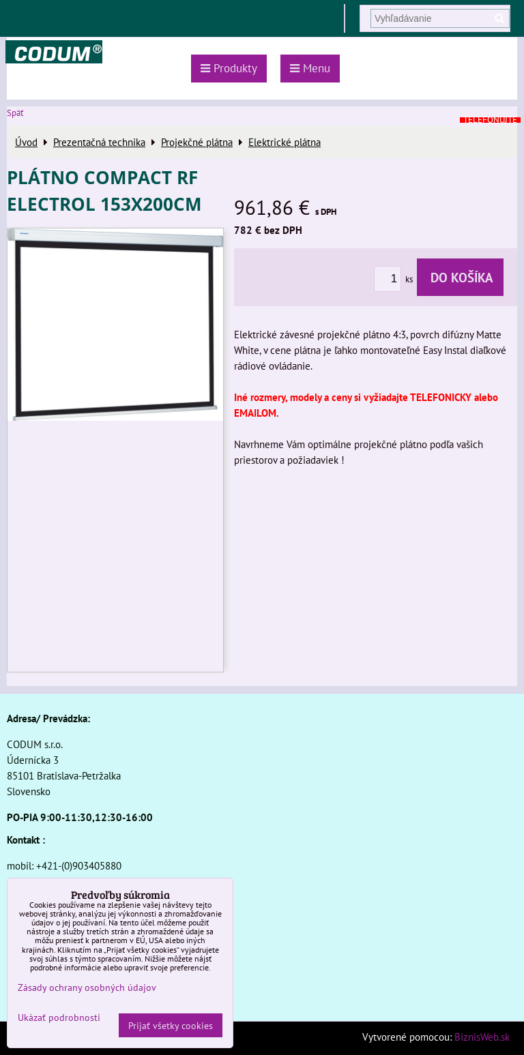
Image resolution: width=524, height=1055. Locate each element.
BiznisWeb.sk (482, 1036)
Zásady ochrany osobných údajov (87, 987)
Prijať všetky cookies (170, 1025)
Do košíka (460, 277)
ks (395, 279)
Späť (15, 113)
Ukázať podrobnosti (59, 1017)
